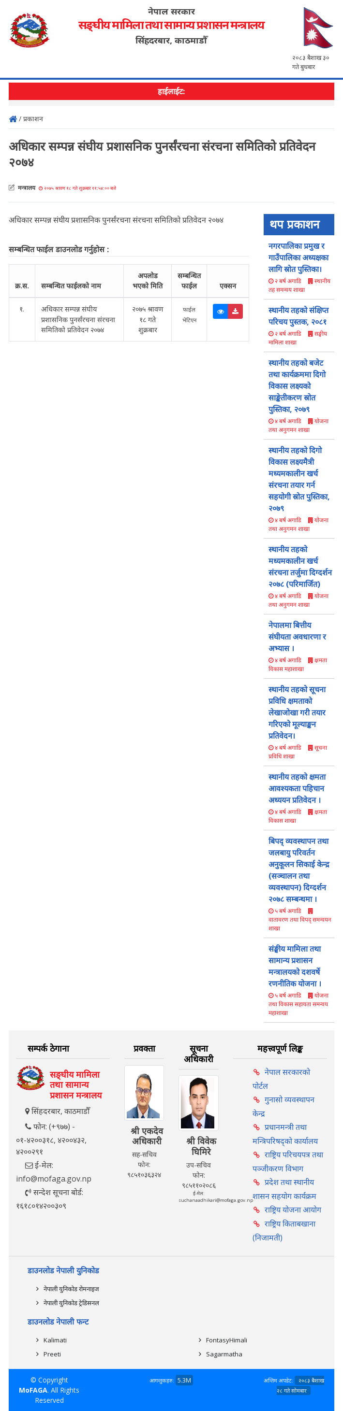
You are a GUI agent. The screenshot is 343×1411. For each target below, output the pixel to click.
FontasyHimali (226, 1340)
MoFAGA (33, 1390)
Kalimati (55, 1340)
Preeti (52, 1354)
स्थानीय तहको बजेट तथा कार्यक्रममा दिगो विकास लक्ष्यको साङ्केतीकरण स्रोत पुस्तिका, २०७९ (297, 385)
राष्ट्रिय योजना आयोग (293, 1209)
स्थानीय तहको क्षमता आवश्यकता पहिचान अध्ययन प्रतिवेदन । (297, 788)
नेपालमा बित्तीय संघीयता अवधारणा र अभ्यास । (297, 637)
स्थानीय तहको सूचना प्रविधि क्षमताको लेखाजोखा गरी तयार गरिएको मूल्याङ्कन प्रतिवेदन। (297, 712)
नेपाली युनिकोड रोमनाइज (71, 1288)
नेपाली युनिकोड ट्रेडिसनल (71, 1302)
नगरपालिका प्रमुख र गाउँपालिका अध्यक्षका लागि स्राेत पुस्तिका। (298, 257)
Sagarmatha (224, 1354)
